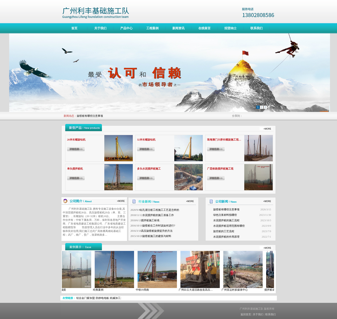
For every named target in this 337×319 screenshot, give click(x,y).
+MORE (267, 129)
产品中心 (126, 28)
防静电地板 (102, 298)
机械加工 (115, 298)
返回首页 (246, 314)
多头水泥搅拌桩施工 (149, 168)
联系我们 (256, 28)
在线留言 (204, 28)
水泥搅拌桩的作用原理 (226, 236)
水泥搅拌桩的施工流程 (226, 220)
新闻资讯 (178, 28)
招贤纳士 (230, 28)
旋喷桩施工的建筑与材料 (156, 236)
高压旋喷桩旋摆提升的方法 (157, 230)
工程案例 (152, 28)
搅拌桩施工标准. (150, 220)
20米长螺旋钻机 (76, 139)
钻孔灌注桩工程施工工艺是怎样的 (159, 209)
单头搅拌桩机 (75, 168)
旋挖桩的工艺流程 (223, 231)
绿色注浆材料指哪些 (225, 214)
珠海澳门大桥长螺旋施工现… (224, 139)
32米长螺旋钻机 (146, 139)
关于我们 (100, 28)
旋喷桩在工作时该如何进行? (158, 225)
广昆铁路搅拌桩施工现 (220, 168)
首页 (74, 28)
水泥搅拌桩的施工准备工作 (158, 215)
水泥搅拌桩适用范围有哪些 (229, 225)
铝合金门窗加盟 (85, 298)
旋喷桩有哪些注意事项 (90, 115)
